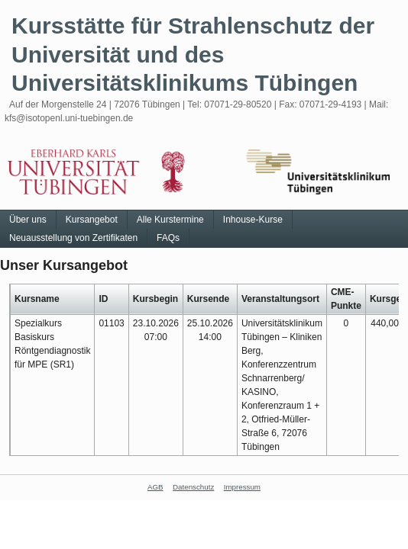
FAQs (168, 238)
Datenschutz (193, 487)
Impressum (242, 487)
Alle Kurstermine (170, 219)
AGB (155, 487)
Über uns (28, 219)
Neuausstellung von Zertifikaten (73, 238)
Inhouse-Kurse (253, 219)
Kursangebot (92, 219)
